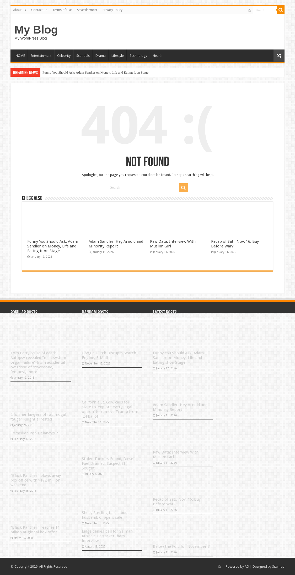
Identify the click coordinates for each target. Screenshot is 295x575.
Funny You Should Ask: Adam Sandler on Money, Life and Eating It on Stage (95, 72)
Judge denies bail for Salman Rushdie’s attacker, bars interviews (107, 536)
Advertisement (87, 10)
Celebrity (64, 56)
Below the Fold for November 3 (181, 546)
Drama (100, 56)
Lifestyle (117, 56)
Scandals (83, 56)
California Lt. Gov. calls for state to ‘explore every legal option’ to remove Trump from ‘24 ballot (110, 409)
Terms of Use (62, 10)
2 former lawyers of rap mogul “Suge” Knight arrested (38, 417)
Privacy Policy (112, 10)
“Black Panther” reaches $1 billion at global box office (35, 529)
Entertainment (41, 56)
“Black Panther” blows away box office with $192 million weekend (35, 480)
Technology (138, 56)
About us (19, 10)
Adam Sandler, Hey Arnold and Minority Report (116, 243)
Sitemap (278, 566)
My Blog (36, 29)
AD (247, 566)
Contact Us (39, 10)
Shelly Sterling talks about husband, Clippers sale (105, 515)
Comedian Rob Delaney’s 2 (34, 433)
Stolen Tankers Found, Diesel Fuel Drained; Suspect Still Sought (108, 463)
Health (157, 56)
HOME (20, 56)
